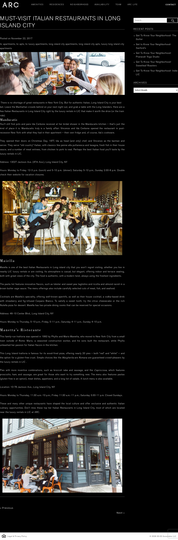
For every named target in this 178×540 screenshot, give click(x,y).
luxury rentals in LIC (10, 154)
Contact (171, 5)
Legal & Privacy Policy (17, 536)
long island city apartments (63, 44)
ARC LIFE (133, 5)
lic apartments (7, 44)
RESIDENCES (57, 5)
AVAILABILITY (102, 5)
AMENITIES (37, 5)
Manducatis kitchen (95, 124)
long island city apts (89, 44)
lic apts (20, 44)
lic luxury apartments (36, 44)
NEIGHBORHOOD (79, 5)
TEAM (118, 5)
